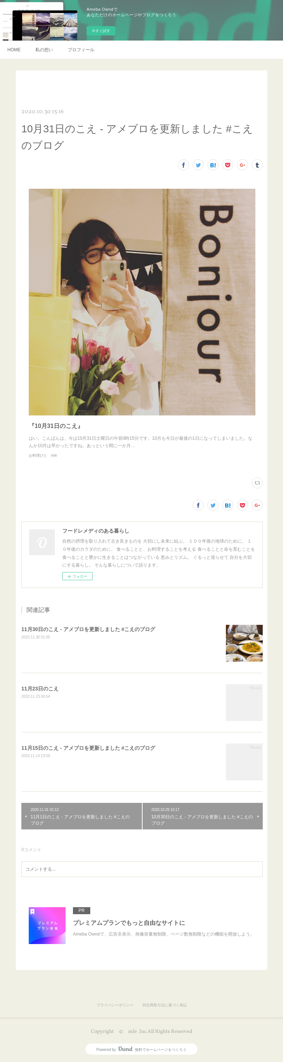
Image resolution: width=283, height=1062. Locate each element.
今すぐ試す (101, 31)
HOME (14, 49)
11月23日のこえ (40, 689)
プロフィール (81, 49)
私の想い (44, 49)
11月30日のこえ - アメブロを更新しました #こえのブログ (88, 629)
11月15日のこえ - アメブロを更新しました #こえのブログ (88, 748)
